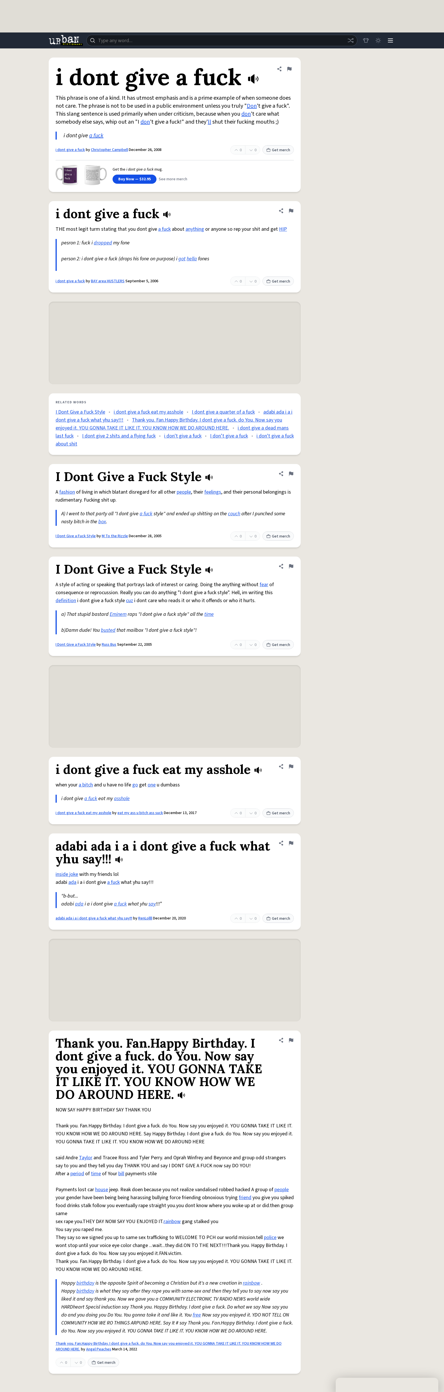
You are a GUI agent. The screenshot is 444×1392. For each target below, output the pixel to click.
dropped (103, 242)
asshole (122, 798)
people (184, 492)
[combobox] (221, 40)
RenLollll (145, 918)
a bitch (86, 784)
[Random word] (349, 40)
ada (72, 882)
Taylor (85, 1157)
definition (66, 600)
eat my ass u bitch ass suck (140, 813)
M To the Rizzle (115, 536)
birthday (85, 1283)
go (135, 784)
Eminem (118, 614)
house (101, 1189)
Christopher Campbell (109, 150)
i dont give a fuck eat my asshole (148, 412)
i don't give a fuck (182, 436)
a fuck (96, 136)
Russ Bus (109, 644)
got (182, 258)
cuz (129, 600)
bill (121, 1173)
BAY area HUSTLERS (108, 281)
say (152, 903)
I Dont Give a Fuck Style (80, 412)
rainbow (172, 1221)
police (270, 1237)
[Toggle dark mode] (377, 40)
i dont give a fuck (70, 150)
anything (195, 229)
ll (209, 122)
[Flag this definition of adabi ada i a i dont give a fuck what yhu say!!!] (291, 843)
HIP (283, 229)
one (152, 784)
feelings (212, 492)
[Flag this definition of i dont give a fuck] (289, 68)
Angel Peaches (98, 1349)
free (197, 1315)
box (102, 521)
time (209, 614)
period (77, 1173)
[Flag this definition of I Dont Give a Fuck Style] (291, 473)
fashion (67, 492)
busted (108, 630)
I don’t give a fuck (229, 436)
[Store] (365, 40)
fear (264, 584)
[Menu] (390, 40)
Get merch (278, 150)
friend (245, 1197)
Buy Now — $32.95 (134, 179)
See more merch (173, 179)
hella (192, 258)
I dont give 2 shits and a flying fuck (119, 436)
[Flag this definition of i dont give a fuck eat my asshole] (291, 766)
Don (252, 106)
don (246, 114)
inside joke (67, 874)
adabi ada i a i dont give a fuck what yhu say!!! (94, 918)
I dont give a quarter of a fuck (223, 412)
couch (234, 513)
